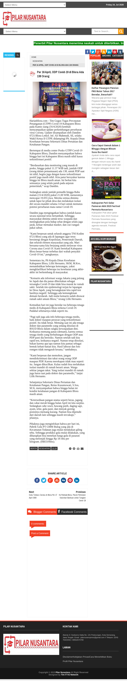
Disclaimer (68, 657)
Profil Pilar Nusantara (73, 661)
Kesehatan (37, 61)
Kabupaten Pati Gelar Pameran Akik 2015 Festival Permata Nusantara (106, 206)
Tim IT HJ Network (69, 675)
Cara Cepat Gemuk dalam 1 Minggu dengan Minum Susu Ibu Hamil (106, 149)
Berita (33, 448)
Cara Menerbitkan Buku (100, 657)
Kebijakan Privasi (81, 657)
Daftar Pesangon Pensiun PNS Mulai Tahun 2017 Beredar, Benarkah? (105, 91)
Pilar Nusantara (63, 672)
